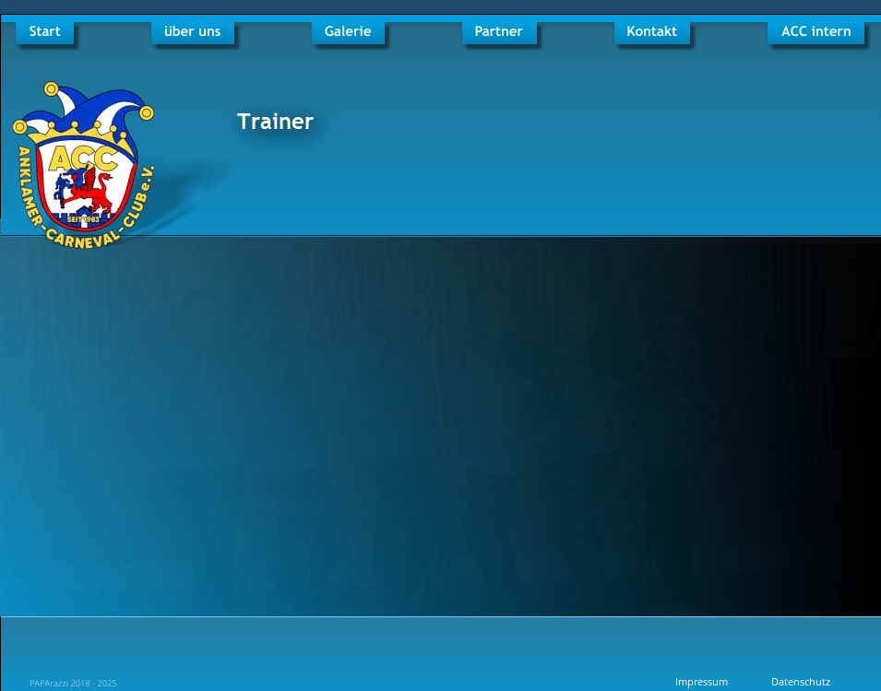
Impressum (701, 681)
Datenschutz (800, 681)
